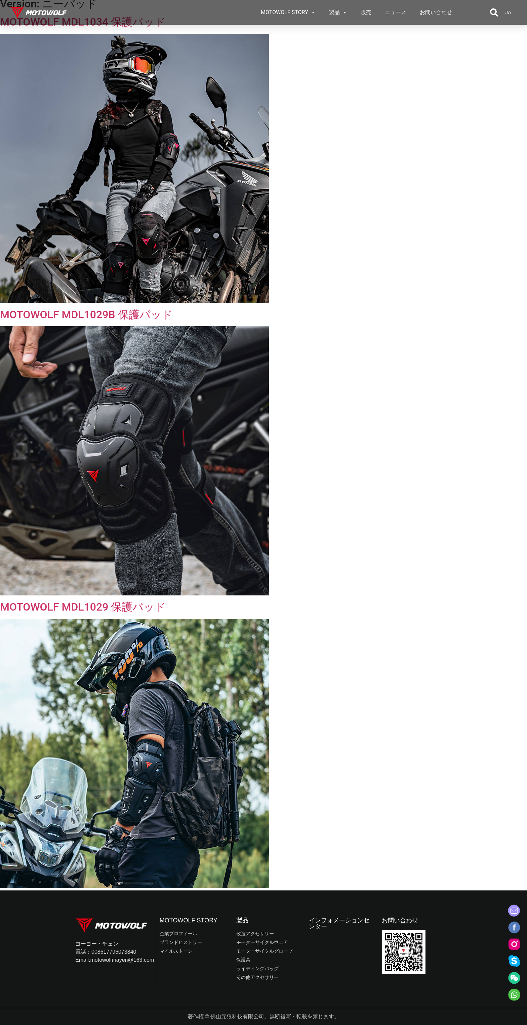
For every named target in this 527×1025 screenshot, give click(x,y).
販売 (366, 12)
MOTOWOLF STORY (288, 12)
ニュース (395, 12)
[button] (494, 12)
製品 (338, 12)
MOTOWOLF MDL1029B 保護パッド (86, 314)
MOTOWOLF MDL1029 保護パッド (83, 606)
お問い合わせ (436, 12)
